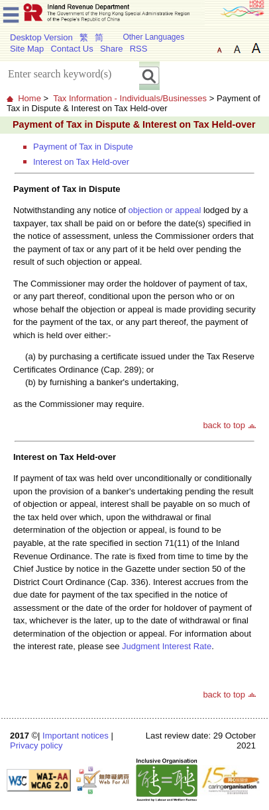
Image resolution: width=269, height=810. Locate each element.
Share (111, 49)
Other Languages (153, 37)
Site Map (27, 49)
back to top (224, 425)
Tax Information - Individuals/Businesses (130, 98)
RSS (139, 49)
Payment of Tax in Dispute (83, 147)
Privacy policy (36, 745)
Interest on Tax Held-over (81, 162)
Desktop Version (41, 37)
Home (29, 98)
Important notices (75, 736)
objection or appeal (164, 210)
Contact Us (71, 49)
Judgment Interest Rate (166, 646)
